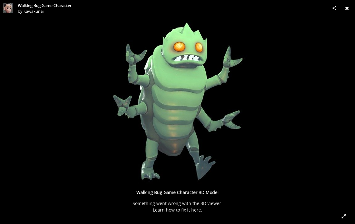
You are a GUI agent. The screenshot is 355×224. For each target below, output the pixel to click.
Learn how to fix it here (177, 210)
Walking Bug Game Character (44, 5)
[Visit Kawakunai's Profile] (8, 8)
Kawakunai (33, 11)
